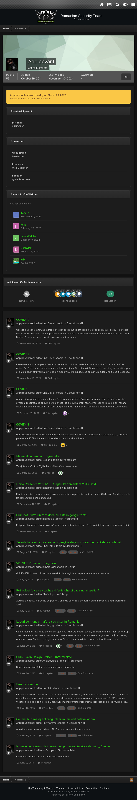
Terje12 (25, 213)
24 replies (46, 673)
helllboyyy (48, 625)
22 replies (46, 708)
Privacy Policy (75, 788)
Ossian (46, 459)
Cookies (104, 788)
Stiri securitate (66, 750)
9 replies (45, 645)
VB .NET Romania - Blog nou (36, 563)
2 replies (48, 472)
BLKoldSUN (49, 566)
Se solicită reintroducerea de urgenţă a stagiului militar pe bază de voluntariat (68, 542)
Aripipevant (23, 323)
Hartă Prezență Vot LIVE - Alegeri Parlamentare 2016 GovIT (57, 484)
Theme (61, 788)
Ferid (23, 224)
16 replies (48, 552)
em (44, 750)
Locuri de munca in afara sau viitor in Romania (47, 621)
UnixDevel (48, 323)
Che (44, 594)
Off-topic (64, 594)
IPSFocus (49, 788)
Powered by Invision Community (68, 794)
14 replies (45, 762)
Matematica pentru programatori (38, 456)
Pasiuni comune (27, 684)
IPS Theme (34, 788)
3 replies (45, 735)
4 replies (43, 579)
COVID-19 (22, 320)
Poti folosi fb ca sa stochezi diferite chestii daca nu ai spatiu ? (57, 590)
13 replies (43, 610)
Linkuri (71, 566)
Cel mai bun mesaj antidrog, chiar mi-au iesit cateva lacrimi (55, 719)
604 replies (52, 343)
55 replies (51, 504)
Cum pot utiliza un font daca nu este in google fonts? (52, 515)
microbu (47, 518)
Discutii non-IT (75, 323)
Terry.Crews (49, 722)
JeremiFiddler (28, 236)
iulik (23, 259)
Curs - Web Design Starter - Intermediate (44, 657)
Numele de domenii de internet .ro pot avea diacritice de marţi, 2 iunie (63, 746)
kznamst (47, 487)
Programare (69, 459)
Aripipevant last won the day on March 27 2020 (38, 95)
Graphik (47, 688)
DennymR (26, 247)
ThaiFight (47, 545)
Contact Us (91, 788)
